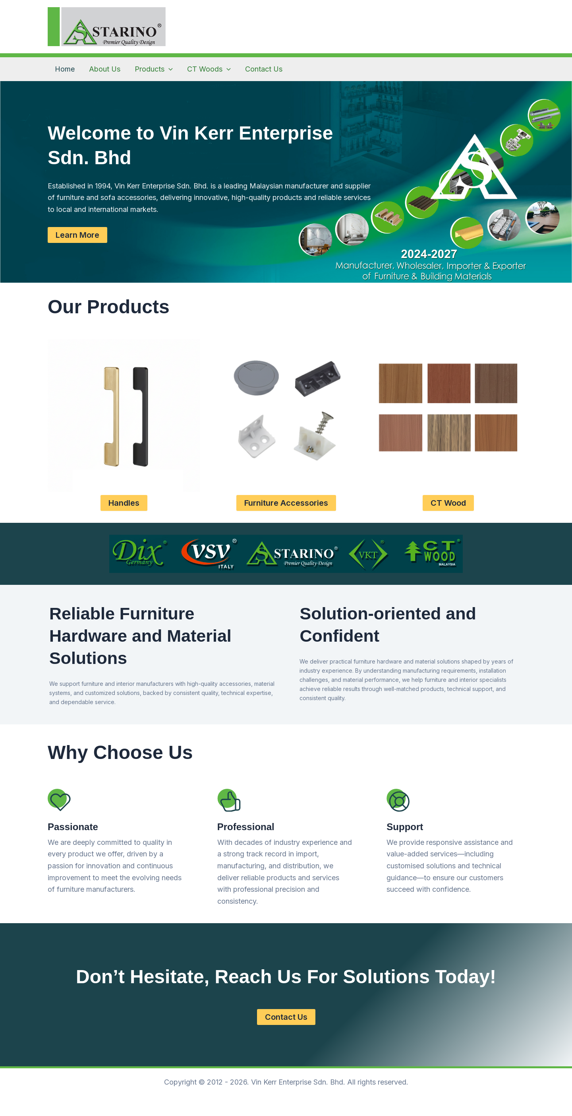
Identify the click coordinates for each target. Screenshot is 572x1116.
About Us (104, 69)
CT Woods (209, 69)
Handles (123, 503)
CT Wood (448, 503)
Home (65, 69)
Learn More (77, 235)
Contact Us (263, 69)
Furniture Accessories (286, 503)
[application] (168, 69)
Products (154, 69)
